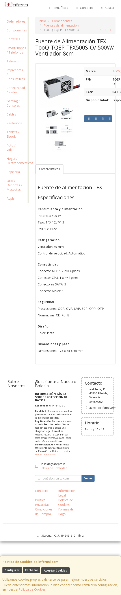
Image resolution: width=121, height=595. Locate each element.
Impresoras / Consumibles (16, 74)
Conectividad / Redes (16, 90)
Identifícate (58, 8)
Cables (11, 114)
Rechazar (31, 570)
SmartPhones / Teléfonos (16, 50)
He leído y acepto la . (54, 466)
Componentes (17, 30)
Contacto (84, 8)
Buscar (107, 8)
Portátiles (13, 39)
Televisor (13, 61)
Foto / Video (11, 147)
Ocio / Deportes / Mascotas (14, 185)
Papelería (13, 172)
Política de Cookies (32, 589)
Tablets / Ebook (13, 134)
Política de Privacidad (45, 454)
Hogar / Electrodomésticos (17, 160)
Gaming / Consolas (13, 103)
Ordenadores (16, 21)
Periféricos (14, 123)
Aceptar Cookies (55, 570)
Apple (11, 198)
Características (49, 169)
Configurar (12, 570)
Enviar (88, 478)
